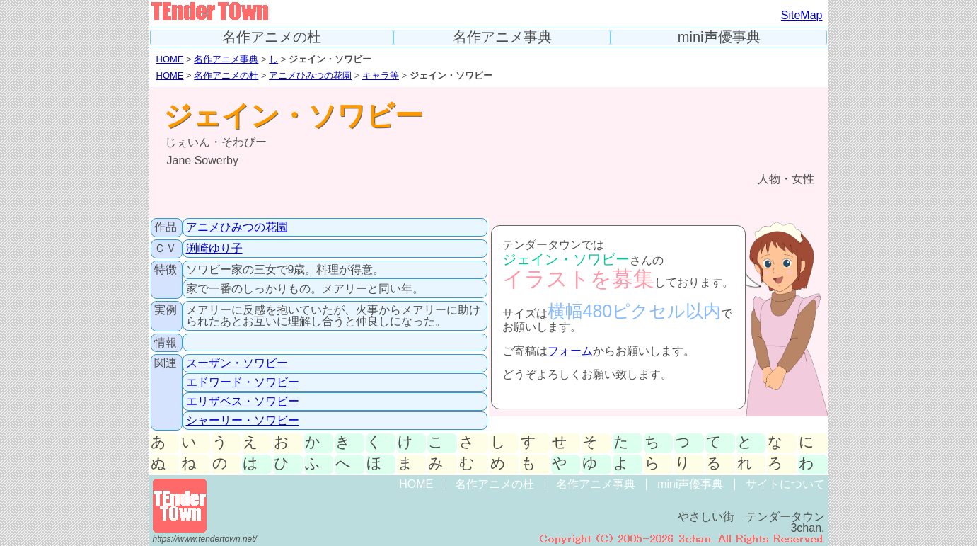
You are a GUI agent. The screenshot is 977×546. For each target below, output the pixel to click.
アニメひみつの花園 (310, 75)
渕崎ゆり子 (214, 248)
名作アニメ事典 (502, 37)
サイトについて (785, 484)
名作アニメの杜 (271, 37)
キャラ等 (380, 75)
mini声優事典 (719, 37)
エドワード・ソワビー (242, 382)
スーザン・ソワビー (237, 363)
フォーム (570, 351)
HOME (170, 59)
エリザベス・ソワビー (242, 401)
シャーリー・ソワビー (242, 420)
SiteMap (802, 15)
